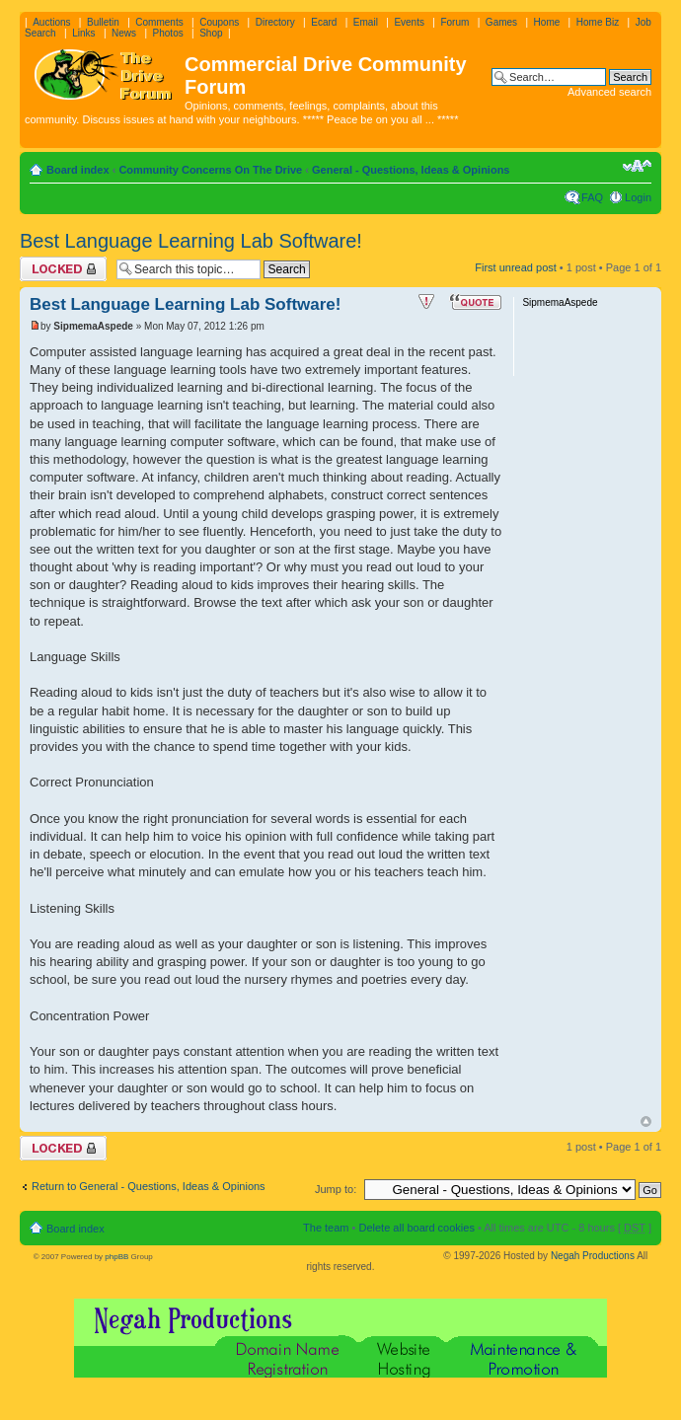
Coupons (219, 22)
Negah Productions (593, 1255)
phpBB (116, 1256)
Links (83, 33)
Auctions (51, 22)
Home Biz (597, 22)
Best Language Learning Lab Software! (191, 241)
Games (501, 22)
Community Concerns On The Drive (210, 170)
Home (547, 22)
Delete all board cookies (416, 1227)
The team (325, 1227)
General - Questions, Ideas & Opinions (411, 170)
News (124, 33)
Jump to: (335, 1189)
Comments (159, 22)
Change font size (637, 166)
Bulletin (103, 22)
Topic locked (63, 269)
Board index (78, 170)
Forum (454, 22)
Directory (275, 22)
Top (646, 1121)
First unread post (516, 267)
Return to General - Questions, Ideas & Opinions (148, 1186)
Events (409, 22)
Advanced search (609, 92)
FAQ (592, 197)
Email (365, 22)
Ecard (324, 22)
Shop (210, 33)
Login (638, 197)
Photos (168, 33)
